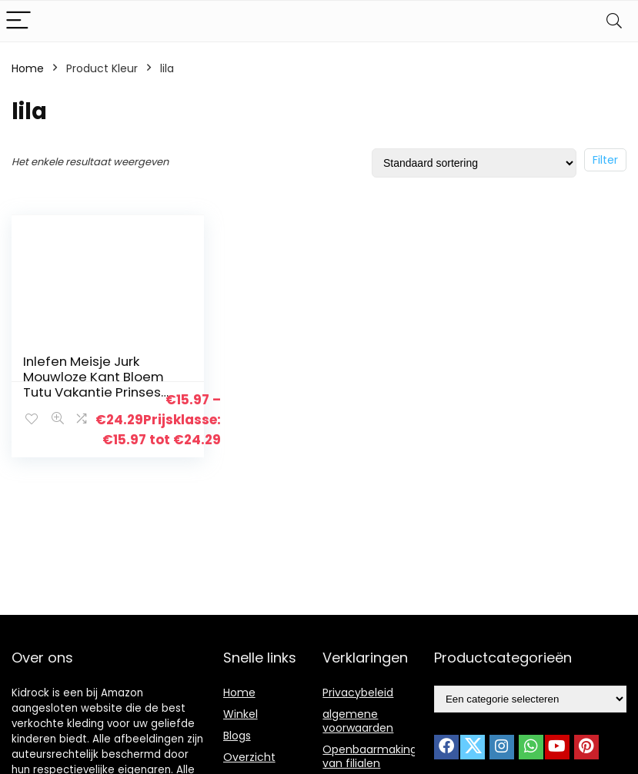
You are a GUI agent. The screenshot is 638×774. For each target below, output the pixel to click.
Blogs (237, 735)
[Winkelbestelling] (474, 163)
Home (28, 68)
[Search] (614, 21)
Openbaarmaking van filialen (369, 756)
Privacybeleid (357, 692)
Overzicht (249, 757)
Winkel (240, 714)
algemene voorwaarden (357, 721)
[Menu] (18, 21)
